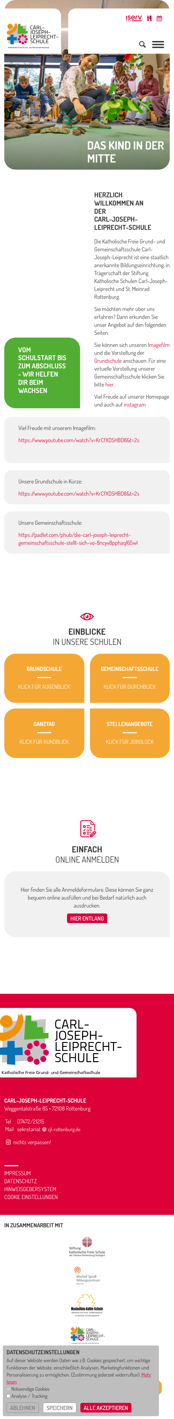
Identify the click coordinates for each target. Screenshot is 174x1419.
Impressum (17, 1173)
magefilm (159, 344)
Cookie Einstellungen (31, 1196)
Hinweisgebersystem (30, 1189)
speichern (60, 1407)
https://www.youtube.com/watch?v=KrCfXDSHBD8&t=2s (78, 440)
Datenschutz (20, 1181)
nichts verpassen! (27, 1142)
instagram (135, 404)
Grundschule (108, 360)
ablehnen (22, 1407)
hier (109, 384)
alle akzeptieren (106, 1407)
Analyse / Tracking (29, 1396)
